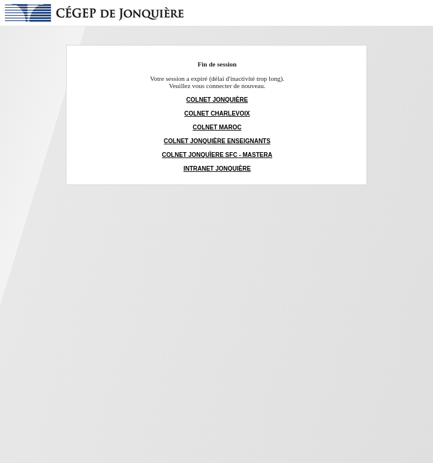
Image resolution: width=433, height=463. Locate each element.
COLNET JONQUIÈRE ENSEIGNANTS (217, 141)
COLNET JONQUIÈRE (217, 99)
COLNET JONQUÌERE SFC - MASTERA (217, 155)
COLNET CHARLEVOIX (216, 113)
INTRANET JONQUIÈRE (217, 168)
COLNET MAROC (217, 127)
